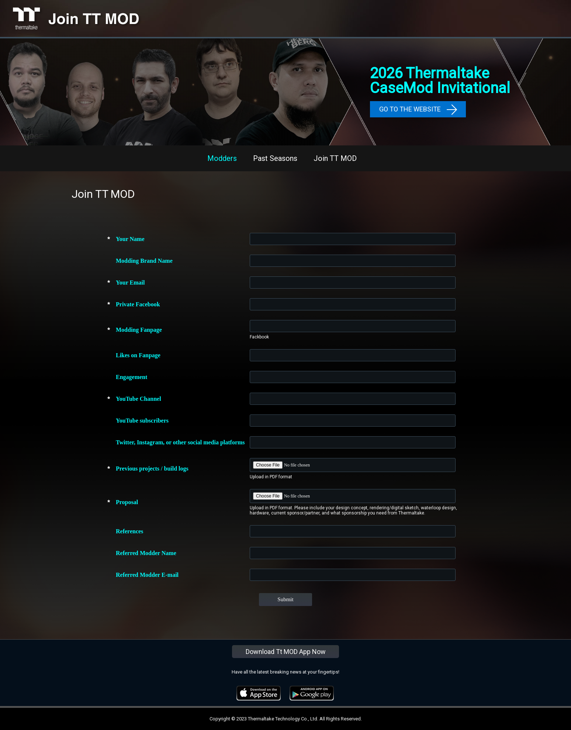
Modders (222, 158)
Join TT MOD (335, 158)
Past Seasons (275, 158)
